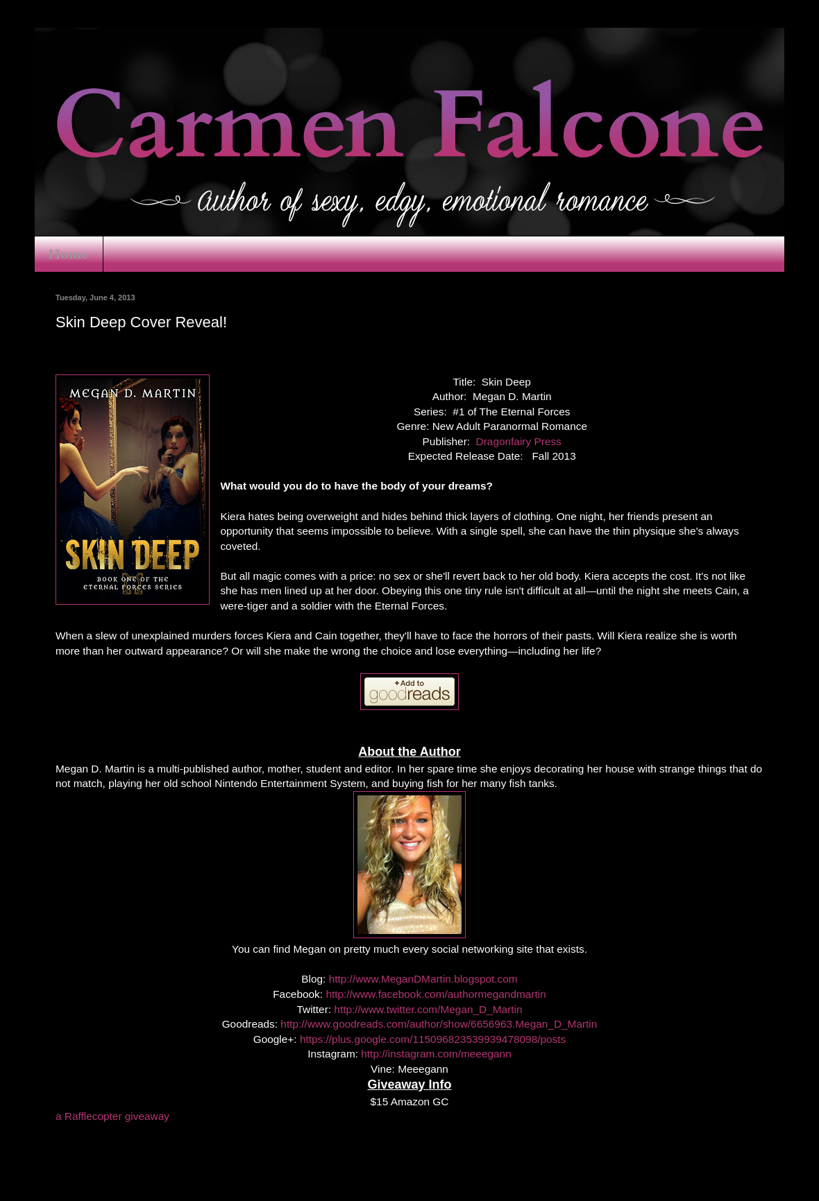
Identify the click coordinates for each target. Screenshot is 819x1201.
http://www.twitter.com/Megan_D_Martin (428, 1009)
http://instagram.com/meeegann (436, 1054)
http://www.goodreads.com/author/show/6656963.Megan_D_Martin (438, 1024)
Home (69, 254)
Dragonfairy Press (519, 441)
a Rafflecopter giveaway (112, 1116)
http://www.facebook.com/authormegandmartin (436, 994)
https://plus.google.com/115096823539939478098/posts (433, 1039)
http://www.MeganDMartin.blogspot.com (423, 979)
